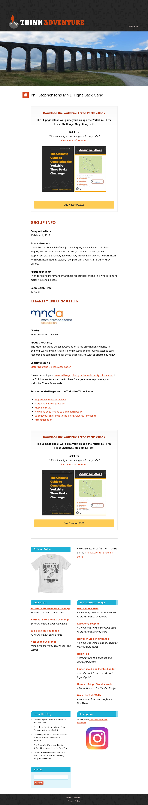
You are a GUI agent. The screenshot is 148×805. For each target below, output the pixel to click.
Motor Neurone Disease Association (51, 366)
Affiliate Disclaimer (74, 797)
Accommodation (43, 419)
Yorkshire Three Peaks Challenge (50, 608)
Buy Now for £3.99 (74, 205)
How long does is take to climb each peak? (58, 411)
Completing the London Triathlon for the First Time (50, 721)
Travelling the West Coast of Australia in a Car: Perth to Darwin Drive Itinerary (50, 737)
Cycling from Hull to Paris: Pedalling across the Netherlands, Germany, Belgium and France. (49, 755)
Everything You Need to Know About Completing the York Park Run (50, 728)
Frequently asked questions (50, 403)
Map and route (43, 407)
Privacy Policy (74, 801)
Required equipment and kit (50, 399)
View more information (74, 140)
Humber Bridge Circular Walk (94, 684)
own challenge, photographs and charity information (83, 375)
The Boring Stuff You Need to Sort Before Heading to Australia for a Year (50, 746)
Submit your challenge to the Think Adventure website (66, 415)
